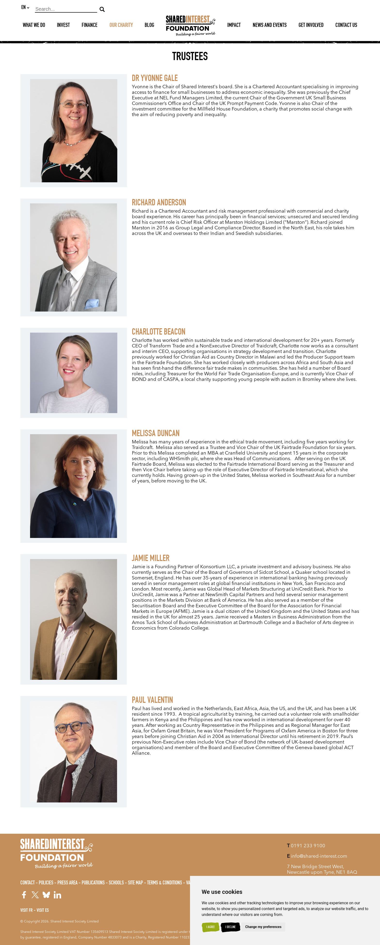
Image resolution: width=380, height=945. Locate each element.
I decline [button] (230, 927)
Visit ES (43, 910)
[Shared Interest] (190, 26)
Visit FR (26, 910)
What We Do (34, 26)
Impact (234, 26)
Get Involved (311, 26)
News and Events (270, 26)
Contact (27, 883)
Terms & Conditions (164, 883)
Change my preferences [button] (263, 927)
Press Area (67, 883)
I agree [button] (210, 927)
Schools (116, 883)
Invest (63, 26)
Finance (89, 26)
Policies (46, 883)
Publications (93, 883)
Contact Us (346, 26)
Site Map (135, 883)
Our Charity (121, 26)
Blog (149, 26)
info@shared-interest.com (317, 856)
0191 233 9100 (306, 846)
